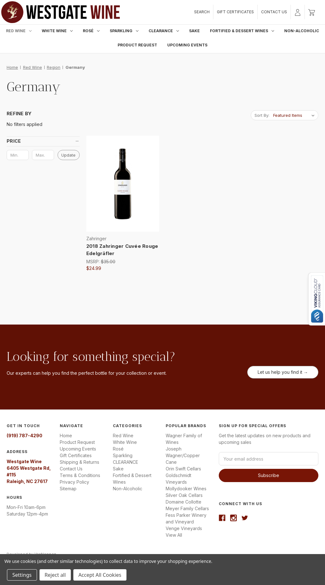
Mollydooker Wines (186, 488)
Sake (194, 30)
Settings (22, 574)
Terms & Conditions (80, 475)
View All (174, 535)
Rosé (91, 30)
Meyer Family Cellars (187, 508)
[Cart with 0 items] (311, 12)
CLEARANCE (164, 30)
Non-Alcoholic (301, 30)
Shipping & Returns (79, 462)
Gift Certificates (235, 11)
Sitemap (68, 488)
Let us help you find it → (283, 372)
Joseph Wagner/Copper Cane (183, 455)
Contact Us (274, 11)
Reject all (55, 574)
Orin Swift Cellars (183, 468)
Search (202, 11)
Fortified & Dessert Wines (242, 30)
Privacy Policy (74, 482)
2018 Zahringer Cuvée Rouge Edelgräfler (122, 249)
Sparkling (124, 30)
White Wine (57, 30)
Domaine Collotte (183, 501)
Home (66, 435)
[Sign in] (297, 12)
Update (68, 155)
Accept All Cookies (99, 574)
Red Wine (19, 30)
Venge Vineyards (184, 528)
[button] (43, 141)
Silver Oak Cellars (184, 495)
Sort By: (261, 115)
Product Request (137, 45)
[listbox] (295, 115)
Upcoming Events (187, 45)
